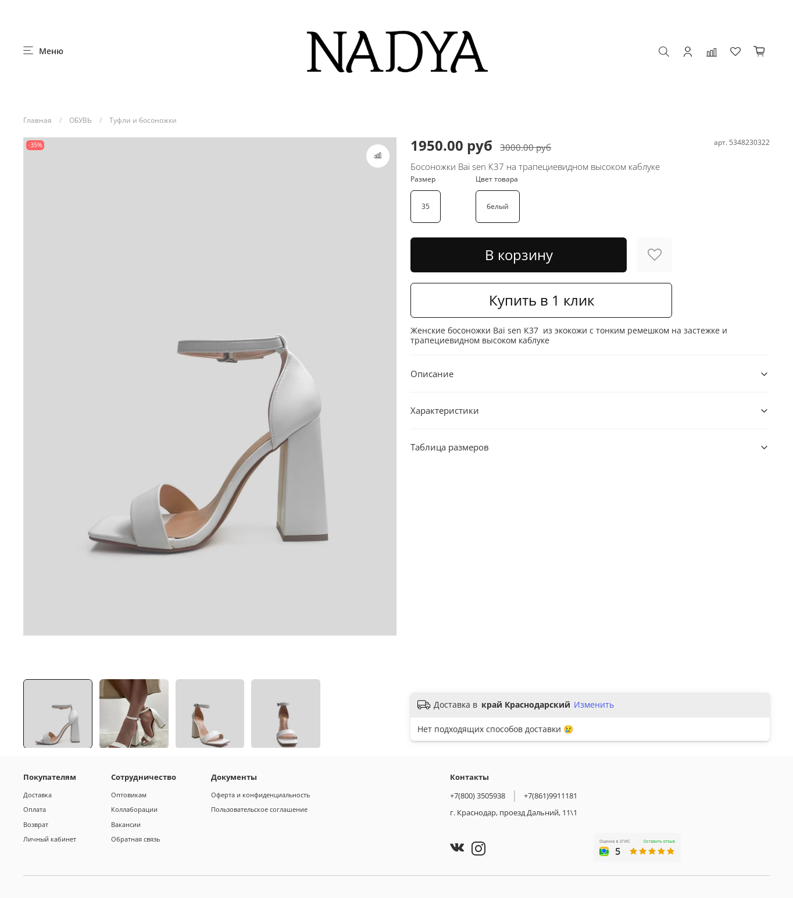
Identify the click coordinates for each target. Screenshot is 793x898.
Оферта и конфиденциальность (260, 794)
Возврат (35, 824)
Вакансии (126, 824)
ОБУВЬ (80, 120)
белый (498, 206)
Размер (422, 179)
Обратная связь (135, 839)
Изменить (594, 705)
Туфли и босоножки (143, 120)
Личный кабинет (49, 839)
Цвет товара (497, 179)
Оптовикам (129, 794)
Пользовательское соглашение (259, 809)
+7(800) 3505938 (477, 795)
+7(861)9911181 (550, 795)
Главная (37, 120)
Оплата (34, 809)
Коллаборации (134, 809)
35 (425, 206)
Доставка (37, 794)
